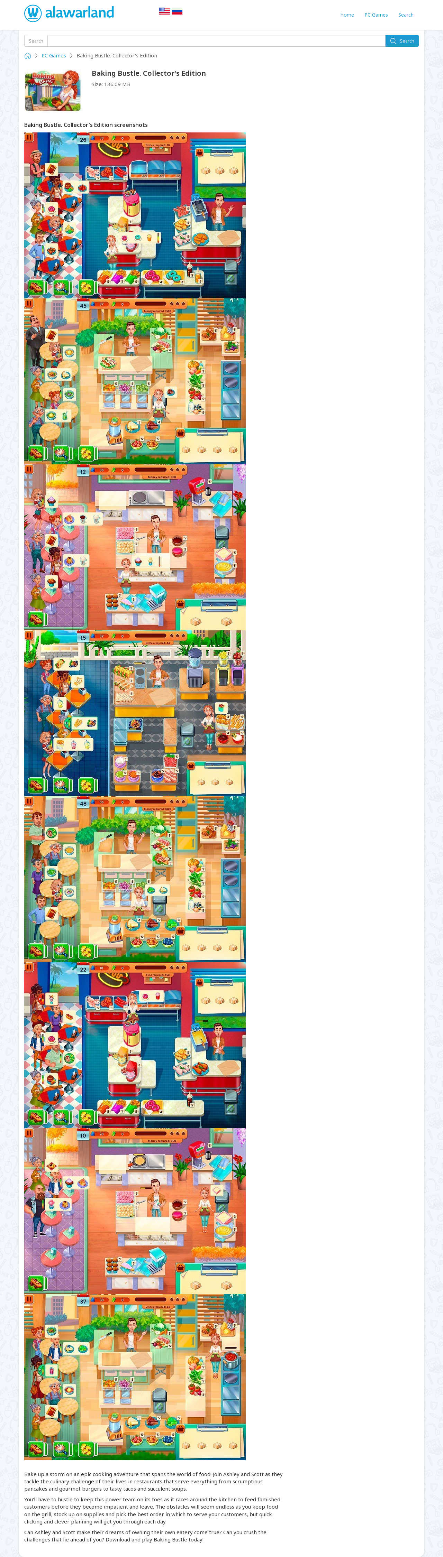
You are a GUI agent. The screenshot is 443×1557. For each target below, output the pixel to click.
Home (347, 14)
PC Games (376, 14)
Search (406, 14)
